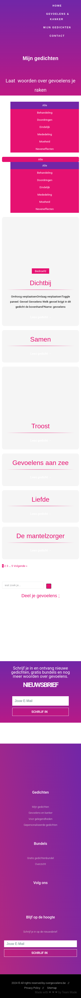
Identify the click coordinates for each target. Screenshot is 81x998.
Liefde (40, 499)
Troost (40, 426)
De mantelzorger (40, 536)
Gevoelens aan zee (40, 462)
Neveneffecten (45, 148)
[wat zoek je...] (23, 585)
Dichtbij (40, 283)
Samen (40, 339)
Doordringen (44, 119)
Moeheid (44, 141)
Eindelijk (45, 127)
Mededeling (45, 134)
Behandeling (44, 112)
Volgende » (20, 565)
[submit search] (48, 586)
